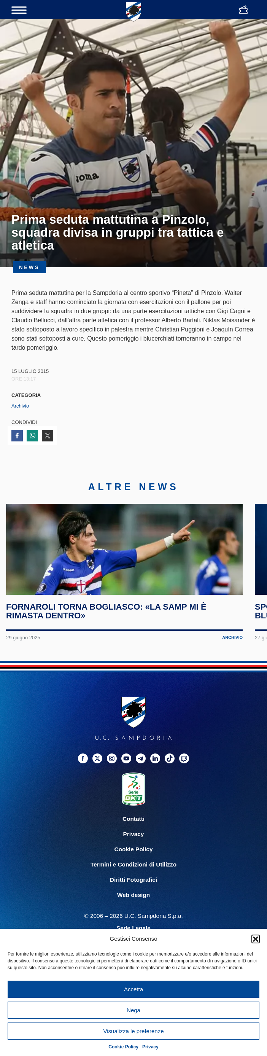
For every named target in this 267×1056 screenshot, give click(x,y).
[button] (255, 939)
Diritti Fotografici (133, 911)
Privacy (150, 1047)
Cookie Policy (123, 1047)
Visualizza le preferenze (133, 1031)
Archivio (20, 406)
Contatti (133, 850)
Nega (133, 1010)
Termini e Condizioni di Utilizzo (133, 896)
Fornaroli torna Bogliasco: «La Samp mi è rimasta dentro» (108, 643)
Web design (133, 927)
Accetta (133, 989)
